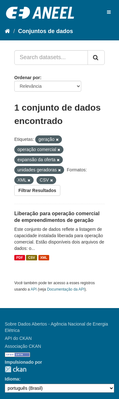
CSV (31, 257)
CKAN (15, 369)
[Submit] (96, 57)
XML (43, 257)
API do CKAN (18, 338)
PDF (19, 257)
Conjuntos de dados (45, 31)
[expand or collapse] (108, 12)
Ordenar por (27, 77)
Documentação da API (65, 289)
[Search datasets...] (51, 57)
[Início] (7, 31)
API (34, 289)
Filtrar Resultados (37, 190)
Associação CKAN (23, 346)
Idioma (12, 379)
